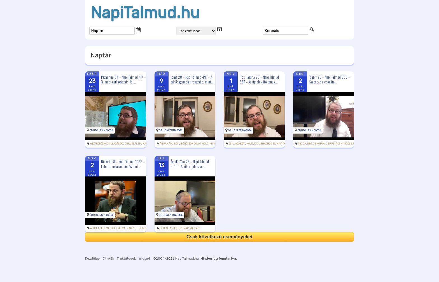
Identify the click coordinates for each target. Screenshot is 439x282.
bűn (176, 143)
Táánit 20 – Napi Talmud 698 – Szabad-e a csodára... (329, 79)
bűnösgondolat (190, 143)
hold (205, 143)
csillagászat (115, 143)
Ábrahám (166, 143)
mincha (215, 143)
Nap (145, 143)
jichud (177, 228)
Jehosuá (319, 143)
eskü (101, 228)
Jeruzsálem (133, 143)
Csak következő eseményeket (219, 236)
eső (309, 143)
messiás (111, 228)
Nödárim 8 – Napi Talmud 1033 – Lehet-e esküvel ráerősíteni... (123, 164)
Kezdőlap (92, 258)
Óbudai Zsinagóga (101, 130)
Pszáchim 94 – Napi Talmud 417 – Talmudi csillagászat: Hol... (123, 79)
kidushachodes (264, 143)
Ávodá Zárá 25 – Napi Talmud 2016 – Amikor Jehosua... (190, 164)
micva (121, 228)
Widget (144, 258)
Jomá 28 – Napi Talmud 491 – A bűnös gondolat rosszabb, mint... (192, 79)
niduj (137, 228)
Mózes (348, 143)
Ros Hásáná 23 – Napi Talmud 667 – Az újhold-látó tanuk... (259, 79)
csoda (302, 143)
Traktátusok (126, 258)
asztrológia (98, 143)
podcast (195, 228)
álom (93, 228)
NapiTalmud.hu (145, 12)
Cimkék (108, 258)
